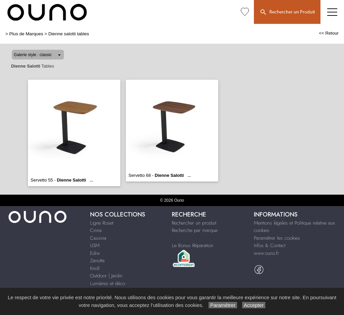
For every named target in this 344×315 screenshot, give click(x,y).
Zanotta (97, 260)
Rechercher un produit (194, 223)
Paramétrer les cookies (277, 238)
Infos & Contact (269, 245)
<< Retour (329, 33)
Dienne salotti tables (68, 33)
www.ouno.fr (266, 253)
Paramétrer (223, 305)
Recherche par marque (195, 230)
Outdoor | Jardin (106, 275)
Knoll (95, 268)
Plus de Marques (26, 33)
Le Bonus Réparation (192, 245)
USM (95, 245)
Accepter (253, 305)
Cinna (96, 230)
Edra (95, 253)
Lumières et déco (107, 283)
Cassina (98, 238)
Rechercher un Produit (287, 12)
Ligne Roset (101, 223)
